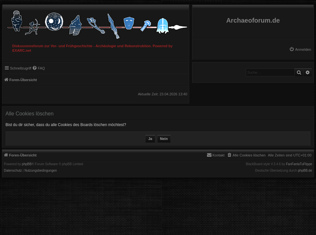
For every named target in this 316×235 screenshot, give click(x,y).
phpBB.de (305, 170)
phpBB (27, 164)
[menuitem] (300, 49)
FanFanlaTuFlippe (299, 164)
